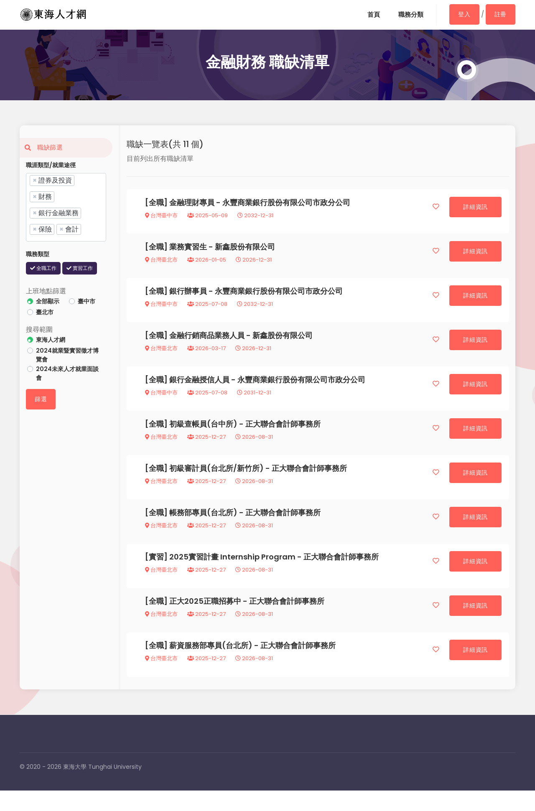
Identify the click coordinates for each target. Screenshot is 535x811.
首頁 (371, 15)
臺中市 (86, 301)
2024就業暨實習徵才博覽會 (67, 355)
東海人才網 (50, 340)
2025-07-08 (208, 309)
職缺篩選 (41, 147)
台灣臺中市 (162, 216)
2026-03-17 (207, 355)
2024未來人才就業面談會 (67, 373)
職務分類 (409, 15)
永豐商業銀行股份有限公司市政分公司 (287, 203)
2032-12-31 (256, 216)
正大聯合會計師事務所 (283, 434)
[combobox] (66, 207)
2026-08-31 (255, 447)
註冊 (500, 14)
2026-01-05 (207, 263)
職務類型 (37, 254)
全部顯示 (47, 301)
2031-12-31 (255, 401)
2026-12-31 (255, 263)
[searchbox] (85, 229)
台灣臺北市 (162, 263)
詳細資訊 (474, 207)
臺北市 (45, 312)
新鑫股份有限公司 (246, 249)
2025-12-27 (207, 447)
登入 (464, 14)
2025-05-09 (208, 216)
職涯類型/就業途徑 (51, 165)
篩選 (41, 399)
